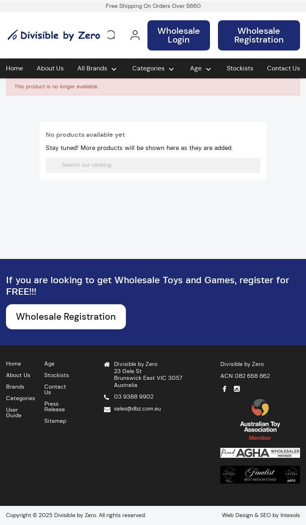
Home (14, 68)
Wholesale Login (178, 35)
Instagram (237, 389)
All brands (98, 69)
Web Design (237, 515)
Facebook (224, 389)
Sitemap (55, 421)
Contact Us (283, 68)
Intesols (290, 515)
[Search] (153, 165)
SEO (265, 515)
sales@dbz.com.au (137, 409)
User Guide (14, 412)
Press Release (54, 406)
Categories (154, 69)
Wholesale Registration (259, 35)
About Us (50, 68)
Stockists (240, 68)
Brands (15, 387)
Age (201, 69)
